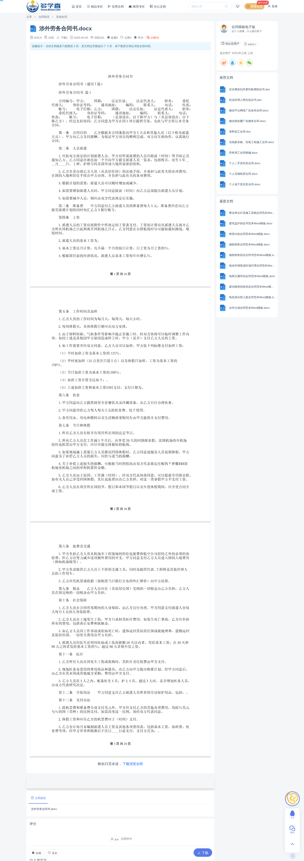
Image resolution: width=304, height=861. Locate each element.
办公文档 (158, 6)
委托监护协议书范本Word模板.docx (250, 223)
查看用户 (250, 44)
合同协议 (44, 16)
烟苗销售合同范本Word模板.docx (249, 244)
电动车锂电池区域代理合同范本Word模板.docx (253, 265)
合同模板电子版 (243, 27)
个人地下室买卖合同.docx (244, 184)
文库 (29, 16)
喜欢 (52, 853)
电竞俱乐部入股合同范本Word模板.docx (253, 297)
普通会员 (255, 6)
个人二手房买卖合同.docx (244, 163)
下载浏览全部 (133, 764)
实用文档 (116, 6)
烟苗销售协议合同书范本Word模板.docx (253, 255)
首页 (77, 6)
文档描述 (38, 798)
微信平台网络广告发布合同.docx (249, 110)
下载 (202, 853)
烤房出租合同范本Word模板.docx (249, 234)
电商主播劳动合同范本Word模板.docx (252, 276)
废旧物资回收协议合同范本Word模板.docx (253, 286)
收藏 (36, 853)
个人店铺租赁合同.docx (243, 173)
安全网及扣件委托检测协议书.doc (249, 89)
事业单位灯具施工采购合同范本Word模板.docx (253, 212)
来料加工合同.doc (240, 131)
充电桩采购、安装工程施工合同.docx (251, 142)
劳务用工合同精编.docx (243, 152)
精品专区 (95, 6)
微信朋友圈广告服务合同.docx (247, 121)
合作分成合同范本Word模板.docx (249, 307)
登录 (272, 6)
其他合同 (61, 16)
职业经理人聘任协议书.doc (245, 100)
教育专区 (137, 6)
